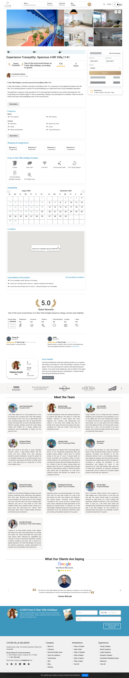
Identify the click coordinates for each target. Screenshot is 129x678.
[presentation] (88, 626)
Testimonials (52, 658)
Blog (49, 664)
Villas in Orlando (79, 646)
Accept (85, 675)
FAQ (49, 661)
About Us (50, 646)
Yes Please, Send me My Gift (112, 626)
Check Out (108, 58)
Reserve (105, 73)
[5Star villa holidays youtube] (24, 664)
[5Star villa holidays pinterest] (28, 664)
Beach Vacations (105, 649)
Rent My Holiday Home (55, 652)
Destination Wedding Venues (109, 658)
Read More (76, 346)
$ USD (107, 4)
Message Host (48, 378)
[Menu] (121, 4)
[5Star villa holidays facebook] (11, 664)
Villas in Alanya (78, 655)
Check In (91, 58)
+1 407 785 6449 (14, 657)
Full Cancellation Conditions (74, 277)
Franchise (51, 649)
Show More (13, 104)
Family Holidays (105, 646)
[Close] (58, 247)
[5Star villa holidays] (10, 4)
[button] (121, 389)
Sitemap (50, 667)
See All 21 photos (108, 37)
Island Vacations (105, 652)
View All (76, 664)
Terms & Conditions (54, 655)
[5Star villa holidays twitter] (7, 664)
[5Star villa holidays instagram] (16, 664)
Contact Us (25, 660)
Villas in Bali (78, 649)
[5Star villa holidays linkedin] (20, 664)
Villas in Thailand (79, 652)
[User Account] (113, 4)
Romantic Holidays (106, 655)
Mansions (103, 661)
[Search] (89, 4)
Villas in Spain (78, 661)
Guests (91, 65)
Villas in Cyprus (79, 658)
